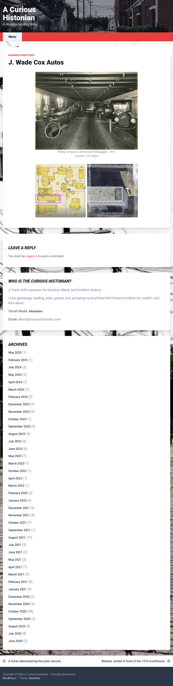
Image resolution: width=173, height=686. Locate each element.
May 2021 (15, 559)
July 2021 (14, 545)
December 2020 (18, 597)
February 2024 (18, 397)
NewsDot (34, 678)
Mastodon (35, 311)
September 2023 (19, 426)
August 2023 (16, 434)
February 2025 (18, 360)
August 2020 (16, 626)
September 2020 (19, 619)
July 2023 (14, 441)
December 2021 (18, 508)
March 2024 (16, 389)
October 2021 (17, 522)
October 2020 (17, 611)
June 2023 (15, 449)
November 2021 (19, 515)
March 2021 (16, 574)
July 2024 (14, 367)
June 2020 (15, 641)
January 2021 (17, 589)
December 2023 (18, 404)
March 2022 (16, 485)
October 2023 (17, 419)
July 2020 (14, 633)
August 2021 (16, 537)
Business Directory (21, 55)
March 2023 (16, 463)
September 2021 (19, 530)
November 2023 (19, 412)
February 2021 (18, 582)
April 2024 (15, 382)
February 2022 (18, 493)
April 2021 (15, 567)
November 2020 (19, 604)
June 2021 (15, 552)
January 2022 (17, 500)
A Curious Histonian (19, 13)
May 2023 (15, 456)
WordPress (9, 678)
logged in (32, 256)
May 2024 (15, 374)
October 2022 (17, 471)
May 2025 (15, 352)
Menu (12, 37)
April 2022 (15, 478)
